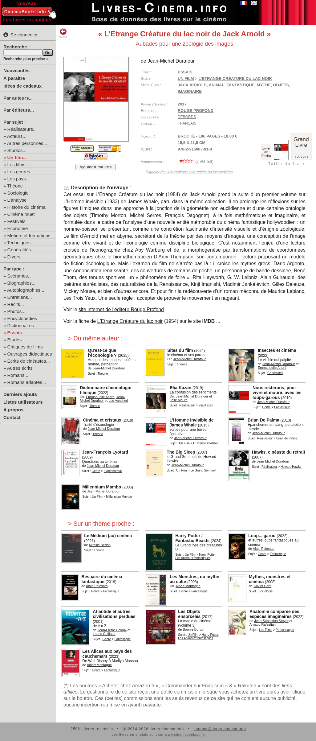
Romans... (17, 375)
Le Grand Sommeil (203, 470)
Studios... (17, 150)
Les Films (265, 630)
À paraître (14, 78)
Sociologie (18, 193)
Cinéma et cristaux (102, 420)
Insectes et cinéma (277, 350)
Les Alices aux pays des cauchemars (107, 654)
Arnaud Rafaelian (262, 624)
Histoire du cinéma (26, 207)
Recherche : (16, 46)
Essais (14, 332)
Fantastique (282, 407)
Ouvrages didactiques (29, 353)
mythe (264, 85)
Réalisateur (187, 405)
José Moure (178, 400)
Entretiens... (19, 297)
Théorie (15, 185)
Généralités (19, 249)
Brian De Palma (263, 420)
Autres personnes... (27, 143)
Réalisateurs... (22, 129)
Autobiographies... (25, 290)
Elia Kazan (180, 387)
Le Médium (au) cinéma (108, 535)
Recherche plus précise (24, 59)
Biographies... (21, 283)
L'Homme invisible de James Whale (191, 422)
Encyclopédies (22, 318)
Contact (12, 417)
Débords (187, 117)
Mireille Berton (100, 545)
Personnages (285, 630)
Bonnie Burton (193, 629)
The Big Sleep (181, 452)
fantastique (241, 85)
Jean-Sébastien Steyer (271, 621)
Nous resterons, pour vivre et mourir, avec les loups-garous (277, 392)
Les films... (18, 164)
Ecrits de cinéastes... (28, 361)
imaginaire (190, 91)
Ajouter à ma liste (95, 167)
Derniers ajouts (20, 394)
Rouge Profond (195, 110)
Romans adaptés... (26, 382)
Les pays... (18, 178)
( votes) (195, 161)
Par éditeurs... (18, 110)
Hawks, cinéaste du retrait (278, 452)
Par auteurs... (18, 98)
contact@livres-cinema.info (219, 729)
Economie (17, 228)
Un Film (186, 78)
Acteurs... (16, 136)
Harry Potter (207, 554)
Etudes (14, 339)
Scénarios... (19, 275)
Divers (14, 256)
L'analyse (17, 200)
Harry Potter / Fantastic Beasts (192, 538)
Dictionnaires (20, 325)
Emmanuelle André (272, 367)
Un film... (17, 157)
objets (281, 85)
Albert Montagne (188, 586)
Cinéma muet (21, 214)
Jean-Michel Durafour (171, 61)
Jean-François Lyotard (105, 452)
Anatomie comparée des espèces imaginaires (274, 614)
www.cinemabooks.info (185, 734)
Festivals (16, 221)
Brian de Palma (286, 438)
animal (217, 85)
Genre (266, 407)
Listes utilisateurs (23, 402)
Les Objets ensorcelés (189, 614)
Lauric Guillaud (104, 634)
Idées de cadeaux (22, 86)
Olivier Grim (262, 586)
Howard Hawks (291, 466)
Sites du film (180, 350)
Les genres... (20, 171)
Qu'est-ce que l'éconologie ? (102, 353)
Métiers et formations (29, 235)
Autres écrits (20, 368)
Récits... (15, 304)
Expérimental (113, 471)
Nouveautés (16, 70)
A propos (13, 409)
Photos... (16, 311)
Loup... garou (262, 535)
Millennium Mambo (101, 486)
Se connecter (20, 34)
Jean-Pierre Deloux (112, 630)
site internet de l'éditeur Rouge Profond (121, 309)
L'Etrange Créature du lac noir (235, 78)
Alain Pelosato (263, 548)
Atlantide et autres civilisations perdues (114, 614)
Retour (63, 33)
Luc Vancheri (118, 400)
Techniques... (20, 242)
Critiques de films (25, 346)
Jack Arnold (192, 85)
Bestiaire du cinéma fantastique (101, 579)
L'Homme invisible (205, 443)
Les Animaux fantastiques (192, 558)
